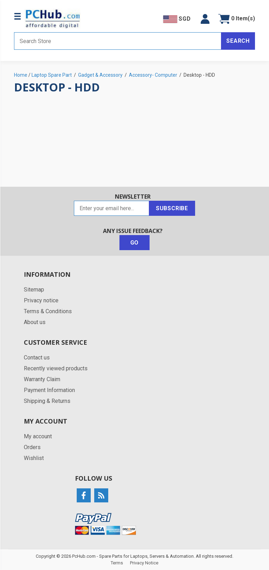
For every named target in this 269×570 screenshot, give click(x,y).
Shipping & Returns (47, 401)
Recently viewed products (56, 368)
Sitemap (34, 289)
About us (35, 322)
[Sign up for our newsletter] (111, 208)
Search (238, 40)
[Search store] (117, 41)
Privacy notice (41, 300)
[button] (205, 19)
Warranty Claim (42, 379)
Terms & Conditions (48, 311)
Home (20, 75)
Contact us (37, 357)
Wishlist (34, 458)
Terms (117, 562)
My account (38, 436)
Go (134, 242)
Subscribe (172, 208)
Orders (32, 447)
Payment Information (49, 390)
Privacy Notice (144, 562)
